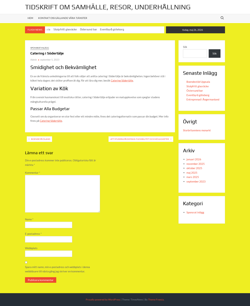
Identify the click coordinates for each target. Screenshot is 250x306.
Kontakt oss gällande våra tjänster (62, 17)
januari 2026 (193, 159)
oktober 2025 (194, 168)
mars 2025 (192, 176)
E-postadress (33, 233)
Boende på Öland (40, 139)
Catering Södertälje (122, 80)
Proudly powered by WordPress (103, 299)
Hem (30, 17)
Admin (33, 59)
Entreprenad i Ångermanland (202, 99)
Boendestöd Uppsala (198, 81)
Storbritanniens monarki (197, 130)
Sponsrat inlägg (39, 47)
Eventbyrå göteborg (112, 29)
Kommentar (32, 172)
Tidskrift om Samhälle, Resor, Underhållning (108, 7)
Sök (185, 46)
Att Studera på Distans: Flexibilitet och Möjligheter (139, 139)
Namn (29, 219)
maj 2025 (191, 172)
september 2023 (196, 181)
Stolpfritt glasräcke (65, 29)
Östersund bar (88, 29)
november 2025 (195, 163)
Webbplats (31, 248)
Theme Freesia (156, 299)
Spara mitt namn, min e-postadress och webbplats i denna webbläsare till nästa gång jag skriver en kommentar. (57, 269)
